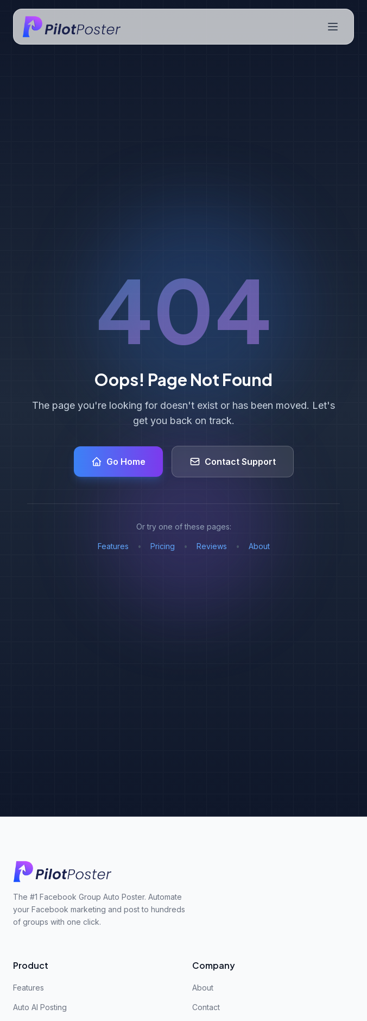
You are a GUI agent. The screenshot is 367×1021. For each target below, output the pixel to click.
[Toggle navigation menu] (333, 27)
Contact (206, 1007)
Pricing (162, 546)
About (259, 546)
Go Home (118, 461)
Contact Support (232, 461)
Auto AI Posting (40, 1007)
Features (113, 546)
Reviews (212, 546)
